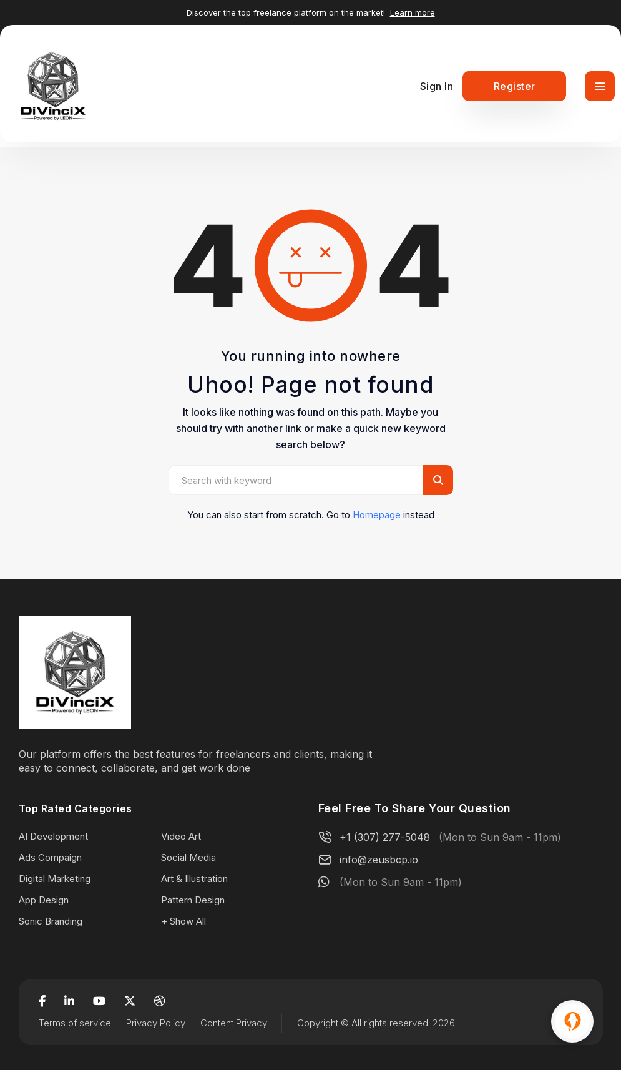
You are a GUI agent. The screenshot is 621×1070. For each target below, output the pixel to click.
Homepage (377, 515)
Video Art (181, 836)
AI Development (53, 836)
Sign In (437, 86)
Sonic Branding (50, 921)
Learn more (412, 12)
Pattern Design (193, 900)
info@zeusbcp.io (379, 859)
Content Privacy (233, 1023)
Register (514, 86)
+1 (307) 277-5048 (385, 837)
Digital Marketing (54, 879)
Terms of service (75, 1023)
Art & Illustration (194, 879)
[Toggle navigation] (600, 86)
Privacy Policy (155, 1023)
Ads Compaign (50, 857)
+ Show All (183, 921)
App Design (44, 900)
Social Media (188, 857)
